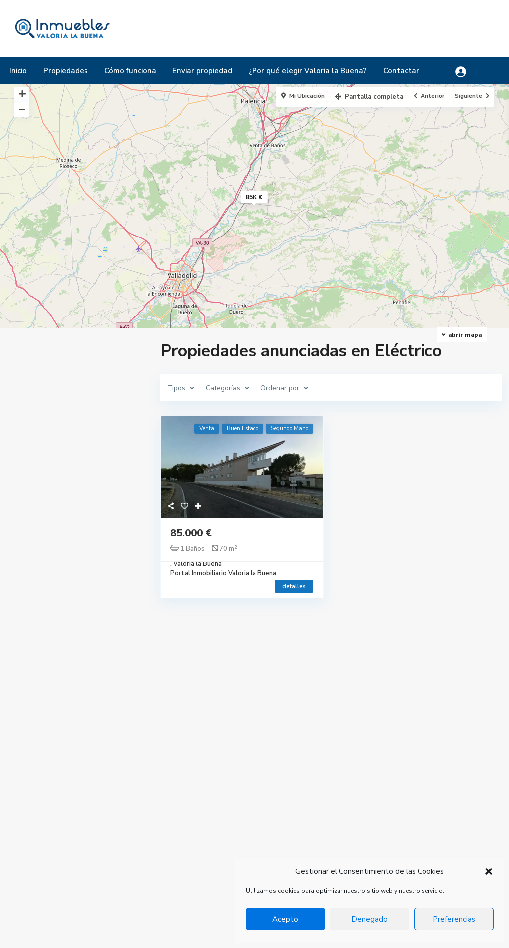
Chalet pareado (368, 828)
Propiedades (65, 71)
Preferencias (454, 919)
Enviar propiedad (202, 71)
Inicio (18, 71)
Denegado (369, 919)
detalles (294, 586)
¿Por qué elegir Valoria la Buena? (308, 71)
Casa (351, 798)
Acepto (285, 919)
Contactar (401, 71)
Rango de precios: (50, 625)
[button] (489, 871)
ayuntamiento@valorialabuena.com (246, 839)
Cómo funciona (130, 71)
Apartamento (365, 784)
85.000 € (191, 533)
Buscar (76, 691)
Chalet (354, 813)
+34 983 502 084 (218, 809)
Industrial (358, 843)
